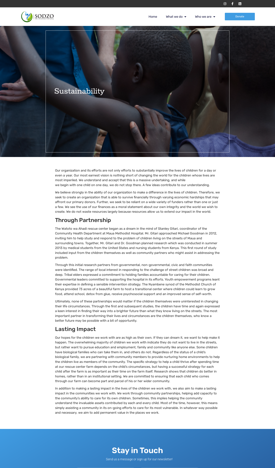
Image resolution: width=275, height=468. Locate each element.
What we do (176, 16)
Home (153, 17)
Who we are (205, 16)
